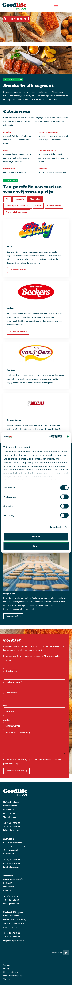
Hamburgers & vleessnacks (17, 206)
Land (5, 705)
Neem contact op (13, 616)
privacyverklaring (10, 764)
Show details (56, 527)
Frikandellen (35, 199)
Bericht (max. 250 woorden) (18, 733)
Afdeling (6, 720)
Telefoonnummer (14, 682)
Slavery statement (10, 972)
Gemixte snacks (54, 206)
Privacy (6, 969)
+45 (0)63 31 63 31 (11, 896)
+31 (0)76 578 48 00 (11, 823)
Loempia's (19, 199)
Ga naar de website (18, 270)
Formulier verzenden (15, 771)
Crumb (38, 206)
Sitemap (6, 979)
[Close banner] (68, 436)
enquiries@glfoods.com (13, 940)
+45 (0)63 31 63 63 (11, 900)
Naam (9, 660)
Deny (36, 546)
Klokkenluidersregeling (12, 976)
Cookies (6, 965)
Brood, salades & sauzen (16, 212)
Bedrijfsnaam (11, 671)
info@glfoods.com (11, 830)
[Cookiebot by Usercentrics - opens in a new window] (49, 437)
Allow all (36, 536)
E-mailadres (11, 693)
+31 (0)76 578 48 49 (11, 827)
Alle (7, 199)
